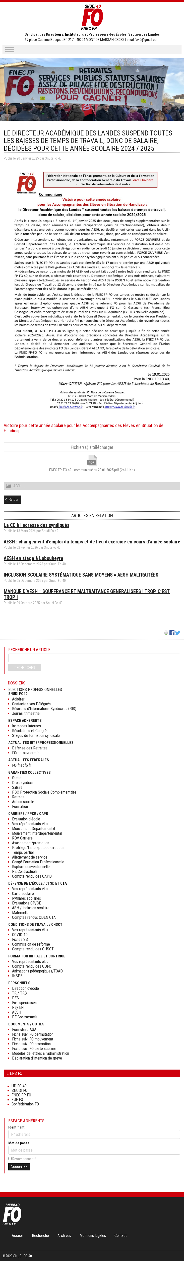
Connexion (19, 1167)
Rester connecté (24, 1159)
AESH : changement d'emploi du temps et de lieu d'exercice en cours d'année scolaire (92, 542)
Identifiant (16, 1128)
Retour (13, 500)
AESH (17, 486)
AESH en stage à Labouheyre (33, 559)
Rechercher (25, 668)
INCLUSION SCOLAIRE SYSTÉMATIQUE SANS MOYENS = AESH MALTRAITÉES (81, 576)
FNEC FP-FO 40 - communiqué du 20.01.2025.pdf (92, 470)
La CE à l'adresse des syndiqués (36, 526)
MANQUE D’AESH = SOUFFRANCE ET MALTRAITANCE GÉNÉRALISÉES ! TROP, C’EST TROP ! (87, 595)
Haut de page (175, 1248)
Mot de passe (18, 1144)
